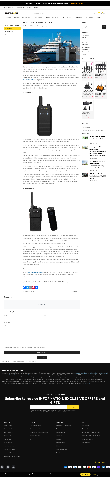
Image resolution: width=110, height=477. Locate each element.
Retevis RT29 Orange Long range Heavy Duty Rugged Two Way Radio (100, 94)
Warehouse (59, 436)
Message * (7, 322)
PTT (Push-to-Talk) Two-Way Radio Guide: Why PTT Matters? (98, 176)
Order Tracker (86, 442)
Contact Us (85, 425)
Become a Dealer (33, 7)
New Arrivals (88, 18)
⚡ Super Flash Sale (51, 18)
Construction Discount (36, 436)
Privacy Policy (8, 442)
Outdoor (84, 40)
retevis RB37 (36, 281)
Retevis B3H (27, 281)
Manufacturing (60, 432)
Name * (6, 315)
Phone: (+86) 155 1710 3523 (91, 432)
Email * (45, 315)
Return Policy (8, 439)
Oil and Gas (85, 44)
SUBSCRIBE (73, 407)
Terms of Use (60, 410)
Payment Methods (9, 449)
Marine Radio (85, 37)
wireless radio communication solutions (38, 375)
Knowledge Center (35, 425)
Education (59, 446)
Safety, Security (86, 47)
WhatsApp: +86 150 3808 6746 (91, 436)
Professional (26, 18)
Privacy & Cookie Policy (70, 410)
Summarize (8, 34)
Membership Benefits (10, 429)
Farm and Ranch (60, 442)
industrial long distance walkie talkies (86, 373)
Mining (84, 54)
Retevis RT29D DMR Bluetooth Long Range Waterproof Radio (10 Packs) (100, 75)
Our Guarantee (8, 436)
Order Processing (9, 446)
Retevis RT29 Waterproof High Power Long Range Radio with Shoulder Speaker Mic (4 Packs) (87, 75)
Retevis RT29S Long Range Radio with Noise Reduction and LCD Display (87, 94)
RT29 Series (67, 18)
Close (94, 474)
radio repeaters (17, 375)
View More (88, 383)
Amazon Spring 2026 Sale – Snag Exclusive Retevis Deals (98, 139)
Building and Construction (63, 425)
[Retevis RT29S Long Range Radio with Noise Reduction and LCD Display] (87, 86)
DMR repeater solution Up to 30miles (86, 113)
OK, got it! (85, 474)
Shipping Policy (8, 432)
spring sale (86, 127)
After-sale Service (87, 439)
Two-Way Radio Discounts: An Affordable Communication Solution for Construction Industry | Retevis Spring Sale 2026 (98, 151)
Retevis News (85, 35)
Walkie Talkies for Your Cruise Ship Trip (55, 281)
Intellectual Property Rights (12, 456)
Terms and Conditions (10, 453)
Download (99, 18)
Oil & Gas (59, 439)
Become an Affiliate (36, 429)
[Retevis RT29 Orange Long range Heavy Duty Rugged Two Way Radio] (100, 86)
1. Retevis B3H (8, 28)
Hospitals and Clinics (62, 449)
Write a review (42, 352)
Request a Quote (21, 7)
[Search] (92, 27)
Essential (8, 18)
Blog (9, 361)
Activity (58, 453)
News (31, 439)
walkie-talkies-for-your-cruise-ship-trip (24, 361)
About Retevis (8, 425)
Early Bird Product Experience (39, 432)
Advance (17, 18)
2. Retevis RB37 (9, 31)
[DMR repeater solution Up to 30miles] (87, 105)
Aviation (84, 42)
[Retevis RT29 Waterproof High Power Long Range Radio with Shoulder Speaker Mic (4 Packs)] (87, 67)
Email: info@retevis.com (89, 429)
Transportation (86, 51)
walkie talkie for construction (93, 130)
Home (4, 361)
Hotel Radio (85, 49)
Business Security (61, 429)
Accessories (37, 18)
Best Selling (78, 18)
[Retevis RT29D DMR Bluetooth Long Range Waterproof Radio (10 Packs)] (100, 67)
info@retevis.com (67, 411)
